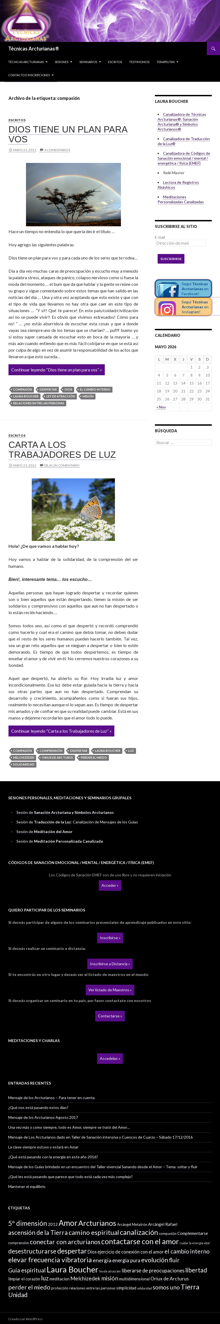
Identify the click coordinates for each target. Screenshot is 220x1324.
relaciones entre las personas (38, 403)
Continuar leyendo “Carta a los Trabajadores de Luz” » (61, 730)
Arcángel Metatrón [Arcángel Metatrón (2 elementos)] (132, 1224)
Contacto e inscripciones (29, 75)
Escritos (115, 62)
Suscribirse (171, 259)
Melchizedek (23, 757)
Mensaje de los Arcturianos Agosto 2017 (43, 1117)
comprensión (51, 750)
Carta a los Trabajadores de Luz (62, 450)
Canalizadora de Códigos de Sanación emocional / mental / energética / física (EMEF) (184, 158)
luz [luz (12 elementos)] (45, 1278)
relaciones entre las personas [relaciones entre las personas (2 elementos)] (92, 1288)
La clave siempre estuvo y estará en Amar (43, 1147)
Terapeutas (166, 62)
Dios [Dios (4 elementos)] (92, 1251)
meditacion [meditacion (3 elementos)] (60, 1278)
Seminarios (88, 62)
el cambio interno (95, 389)
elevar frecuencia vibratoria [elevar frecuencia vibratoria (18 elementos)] (50, 1260)
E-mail (160, 237)
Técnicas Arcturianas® (33, 49)
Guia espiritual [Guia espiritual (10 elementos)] (27, 1270)
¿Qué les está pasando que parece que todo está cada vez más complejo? (70, 1176)
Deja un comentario (62, 465)
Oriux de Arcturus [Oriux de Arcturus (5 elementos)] (169, 1278)
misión (88, 396)
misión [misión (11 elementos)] (109, 1278)
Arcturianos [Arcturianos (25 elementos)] (97, 1223)
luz (131, 750)
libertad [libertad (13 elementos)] (196, 1270)
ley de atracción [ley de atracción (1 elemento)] (110, 1271)
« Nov (161, 407)
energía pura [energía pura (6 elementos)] (126, 1260)
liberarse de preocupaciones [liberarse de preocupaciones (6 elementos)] (152, 1270)
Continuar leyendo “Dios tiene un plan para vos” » (56, 369)
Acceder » (110, 885)
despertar (48, 389)
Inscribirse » (110, 937)
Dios (68, 389)
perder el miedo (94, 757)
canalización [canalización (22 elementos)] (139, 1232)
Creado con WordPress (25, 1319)
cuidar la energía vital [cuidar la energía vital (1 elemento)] (195, 1243)
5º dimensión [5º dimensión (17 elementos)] (27, 1223)
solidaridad (23, 764)
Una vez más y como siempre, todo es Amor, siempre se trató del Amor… (69, 1127)
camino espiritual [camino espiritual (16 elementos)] (94, 1232)
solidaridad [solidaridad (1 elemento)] (144, 1288)
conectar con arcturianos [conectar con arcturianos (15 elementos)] (65, 1242)
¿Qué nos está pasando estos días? (38, 1107)
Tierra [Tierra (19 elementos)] (190, 1287)
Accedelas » (110, 1058)
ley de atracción (60, 396)
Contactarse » (110, 1016)
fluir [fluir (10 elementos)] (174, 1260)
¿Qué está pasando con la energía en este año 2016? (53, 1156)
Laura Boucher (26, 396)
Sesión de (65, 812)
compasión (22, 389)
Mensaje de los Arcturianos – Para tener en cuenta (51, 1097)
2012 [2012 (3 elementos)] (53, 1224)
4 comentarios (57, 150)
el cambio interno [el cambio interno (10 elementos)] (187, 1251)
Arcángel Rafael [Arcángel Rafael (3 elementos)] (162, 1224)
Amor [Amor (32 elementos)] (68, 1222)
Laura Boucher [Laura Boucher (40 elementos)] (73, 1269)
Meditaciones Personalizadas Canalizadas (181, 199)
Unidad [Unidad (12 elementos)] (18, 1294)
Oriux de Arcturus (57, 757)
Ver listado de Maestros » (110, 989)
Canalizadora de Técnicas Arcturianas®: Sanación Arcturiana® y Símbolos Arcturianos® (182, 121)
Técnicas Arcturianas (26, 62)
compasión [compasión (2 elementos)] (167, 1233)
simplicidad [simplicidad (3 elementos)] (126, 1287)
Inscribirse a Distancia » (110, 963)
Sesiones (61, 62)
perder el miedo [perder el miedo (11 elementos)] (29, 1287)
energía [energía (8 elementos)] (102, 1260)
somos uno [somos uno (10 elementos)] (166, 1287)
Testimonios (139, 62)
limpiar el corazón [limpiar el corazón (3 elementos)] (24, 1278)
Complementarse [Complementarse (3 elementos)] (192, 1233)
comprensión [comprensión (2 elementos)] (18, 1243)
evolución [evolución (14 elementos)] (154, 1260)
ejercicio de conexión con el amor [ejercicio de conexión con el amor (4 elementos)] (130, 1251)
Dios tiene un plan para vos (68, 134)
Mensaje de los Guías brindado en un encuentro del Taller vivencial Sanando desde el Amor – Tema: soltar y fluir (103, 1166)
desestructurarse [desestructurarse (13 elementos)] (32, 1251)
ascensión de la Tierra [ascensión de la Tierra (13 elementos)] (38, 1232)
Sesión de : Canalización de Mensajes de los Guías (77, 822)
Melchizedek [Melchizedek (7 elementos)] (85, 1278)
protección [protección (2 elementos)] (59, 1288)
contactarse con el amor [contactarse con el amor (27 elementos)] (140, 1241)
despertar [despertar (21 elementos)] (72, 1251)
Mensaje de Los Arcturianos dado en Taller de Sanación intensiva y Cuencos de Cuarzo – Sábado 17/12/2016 (100, 1137)
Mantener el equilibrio (26, 1186)
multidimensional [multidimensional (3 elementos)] (134, 1278)
